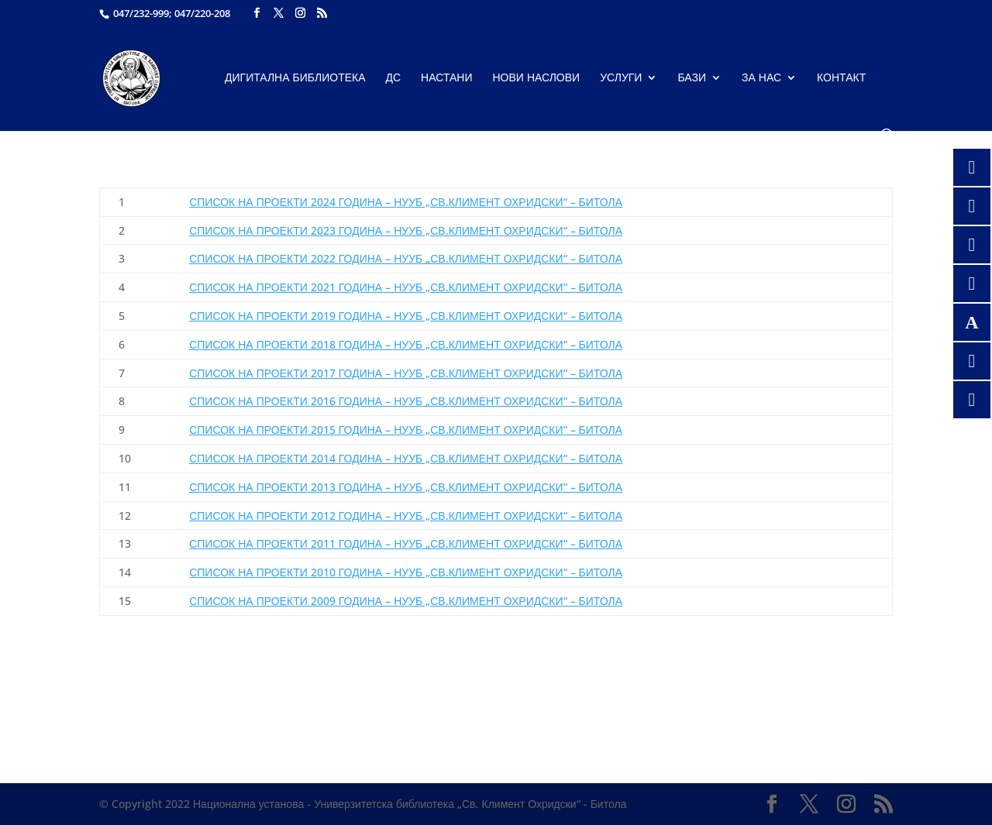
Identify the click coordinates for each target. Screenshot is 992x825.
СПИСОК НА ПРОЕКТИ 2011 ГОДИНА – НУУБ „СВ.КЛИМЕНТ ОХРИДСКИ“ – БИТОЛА (405, 543)
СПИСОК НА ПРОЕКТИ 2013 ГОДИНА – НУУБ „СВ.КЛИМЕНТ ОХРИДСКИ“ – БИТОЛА (405, 487)
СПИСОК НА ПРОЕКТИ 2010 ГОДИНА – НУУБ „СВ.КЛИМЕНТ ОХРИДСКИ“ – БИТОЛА (405, 572)
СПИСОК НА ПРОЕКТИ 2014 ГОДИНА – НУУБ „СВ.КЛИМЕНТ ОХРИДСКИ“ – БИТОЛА (405, 458)
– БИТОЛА (405, 258)
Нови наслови (536, 78)
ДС (393, 78)
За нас (761, 78)
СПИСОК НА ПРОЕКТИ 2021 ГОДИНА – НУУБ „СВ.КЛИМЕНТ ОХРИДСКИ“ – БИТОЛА (405, 287)
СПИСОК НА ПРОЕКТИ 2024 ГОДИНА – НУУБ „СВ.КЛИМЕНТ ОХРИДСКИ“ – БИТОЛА (405, 201)
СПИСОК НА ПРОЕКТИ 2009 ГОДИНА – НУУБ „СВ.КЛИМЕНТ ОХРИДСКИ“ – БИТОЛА (405, 600)
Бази (691, 78)
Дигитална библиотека (295, 78)
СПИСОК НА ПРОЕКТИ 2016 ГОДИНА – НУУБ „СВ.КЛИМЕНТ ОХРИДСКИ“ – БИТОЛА (405, 401)
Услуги (621, 78)
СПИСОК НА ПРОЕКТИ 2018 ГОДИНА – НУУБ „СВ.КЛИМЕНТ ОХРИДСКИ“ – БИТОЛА (405, 344)
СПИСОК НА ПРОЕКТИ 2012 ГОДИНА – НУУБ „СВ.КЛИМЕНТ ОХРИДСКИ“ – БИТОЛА (405, 515)
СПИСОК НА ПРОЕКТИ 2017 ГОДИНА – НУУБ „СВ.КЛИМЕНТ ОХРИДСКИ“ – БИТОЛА (405, 373)
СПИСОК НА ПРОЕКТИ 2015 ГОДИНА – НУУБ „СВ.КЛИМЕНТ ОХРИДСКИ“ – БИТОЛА (405, 429)
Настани (446, 78)
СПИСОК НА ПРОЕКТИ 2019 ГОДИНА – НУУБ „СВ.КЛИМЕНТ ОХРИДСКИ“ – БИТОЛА (405, 315)
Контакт (841, 78)
